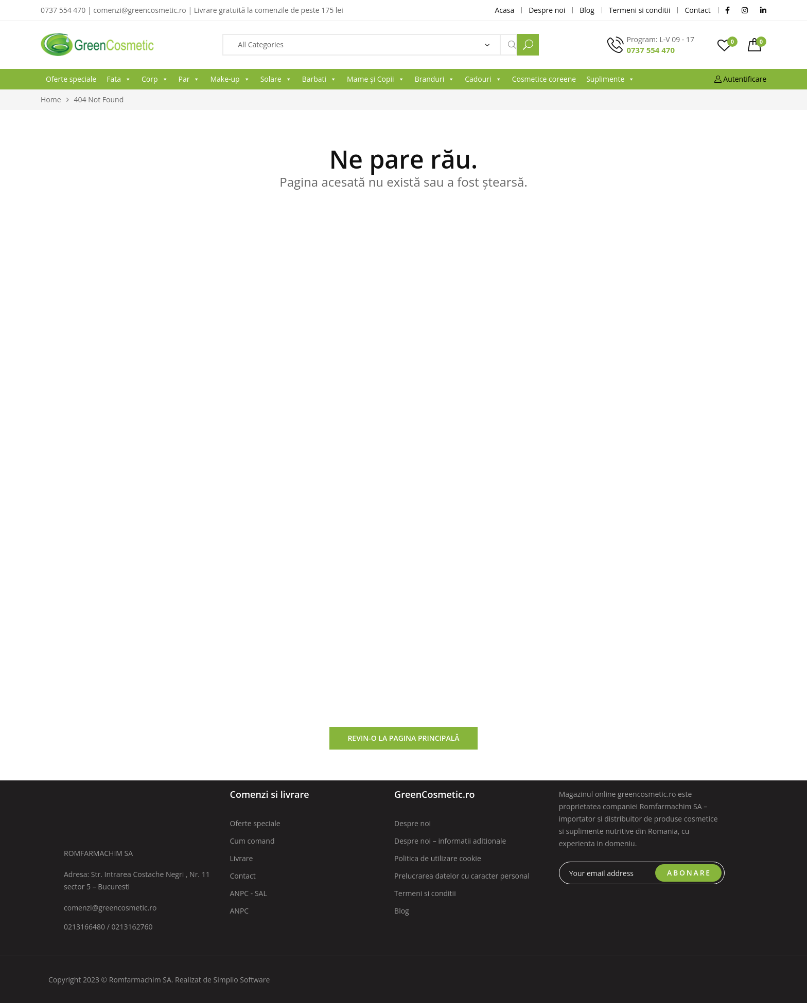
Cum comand (252, 841)
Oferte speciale (71, 79)
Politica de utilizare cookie (437, 858)
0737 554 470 (650, 50)
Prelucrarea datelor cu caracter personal (462, 876)
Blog (401, 911)
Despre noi (412, 823)
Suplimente (610, 79)
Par (189, 79)
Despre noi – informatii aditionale (450, 841)
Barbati (319, 79)
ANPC (239, 911)
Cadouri (483, 79)
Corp (155, 79)
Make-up (230, 79)
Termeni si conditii (425, 893)
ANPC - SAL (248, 893)
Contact (243, 876)
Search (528, 45)
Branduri (435, 79)
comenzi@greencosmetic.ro (110, 908)
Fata (119, 79)
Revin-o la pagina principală (403, 738)
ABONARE (689, 873)
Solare (276, 79)
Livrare (241, 858)
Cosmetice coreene (544, 79)
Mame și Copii (376, 79)
